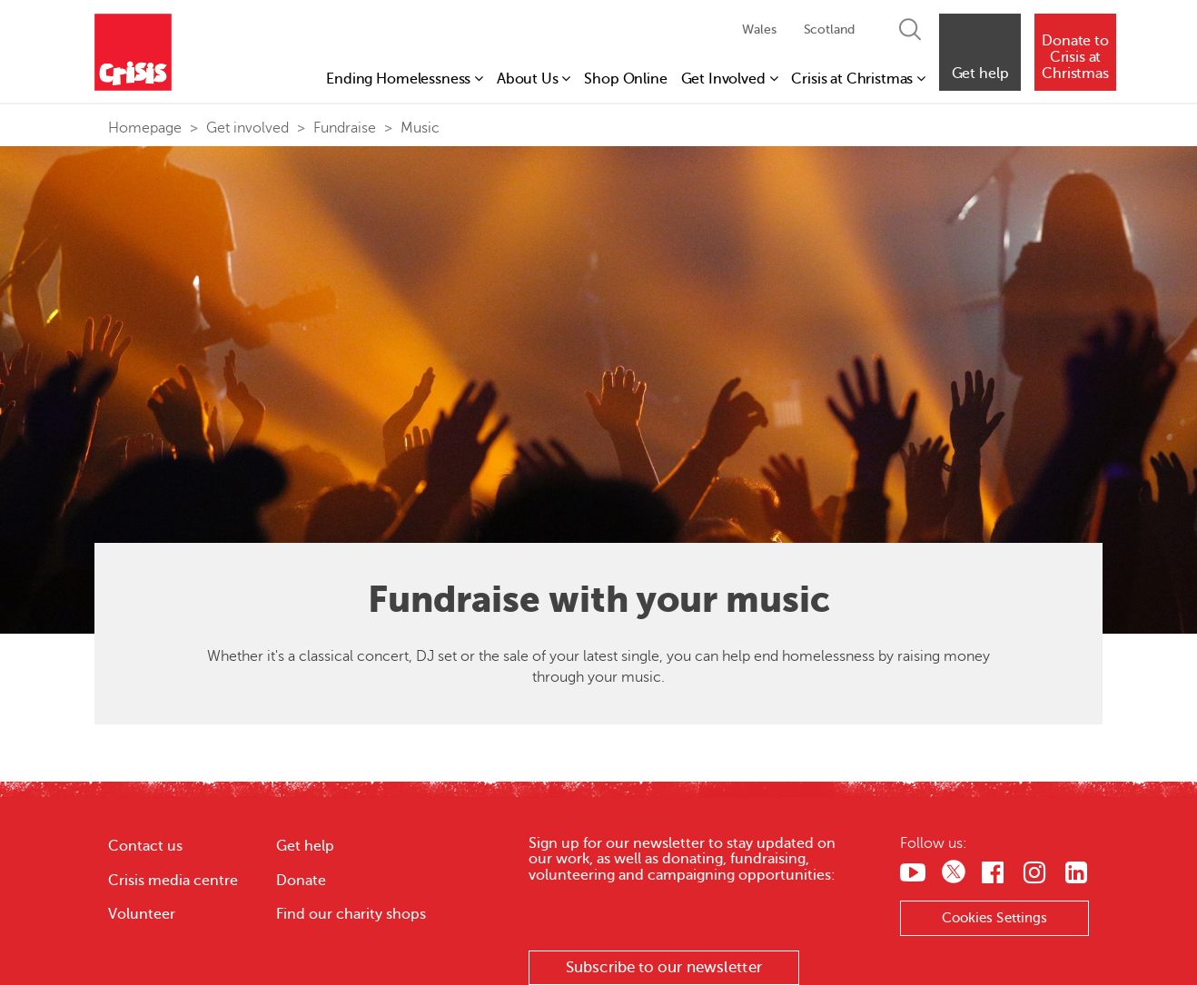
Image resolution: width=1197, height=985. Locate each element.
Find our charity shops (351, 914)
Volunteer (141, 914)
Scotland (829, 29)
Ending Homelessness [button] (404, 79)
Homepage (145, 128)
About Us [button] (533, 79)
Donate (301, 880)
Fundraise (344, 128)
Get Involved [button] (729, 79)
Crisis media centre (173, 880)
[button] (980, 52)
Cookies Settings (995, 918)
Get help (305, 846)
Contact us (145, 846)
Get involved (247, 128)
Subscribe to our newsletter (664, 967)
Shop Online (625, 79)
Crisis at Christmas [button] (858, 79)
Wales (759, 29)
